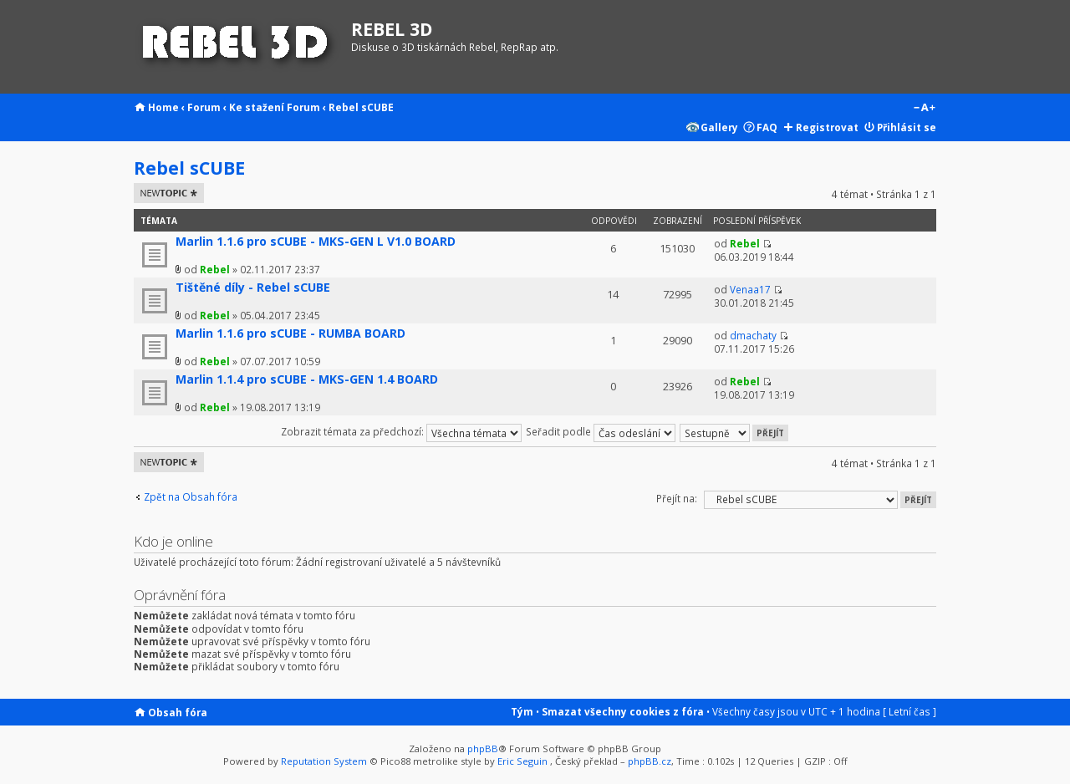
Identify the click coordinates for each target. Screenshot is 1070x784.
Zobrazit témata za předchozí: (401, 431)
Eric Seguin (522, 761)
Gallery (719, 127)
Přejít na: (676, 498)
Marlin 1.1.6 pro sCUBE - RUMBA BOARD (290, 333)
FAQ (767, 127)
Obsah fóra (177, 712)
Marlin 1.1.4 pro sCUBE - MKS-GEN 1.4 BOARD (307, 379)
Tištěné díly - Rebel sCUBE (253, 287)
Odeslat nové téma (169, 193)
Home (163, 107)
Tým (522, 711)
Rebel (215, 269)
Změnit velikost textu (924, 108)
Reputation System (324, 761)
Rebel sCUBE (361, 107)
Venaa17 (750, 289)
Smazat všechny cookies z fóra (623, 711)
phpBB (482, 748)
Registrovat (827, 127)
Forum (204, 107)
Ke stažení (256, 107)
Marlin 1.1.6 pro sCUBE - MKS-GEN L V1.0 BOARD (316, 241)
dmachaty (753, 335)
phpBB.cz (649, 761)
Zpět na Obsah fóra (190, 497)
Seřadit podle (600, 431)
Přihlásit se (906, 127)
